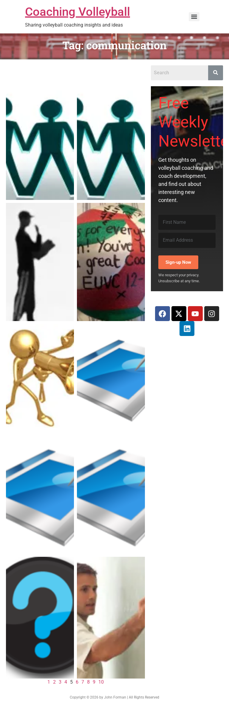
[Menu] (194, 16)
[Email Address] (187, 240)
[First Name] (187, 222)
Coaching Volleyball (77, 12)
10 (101, 682)
